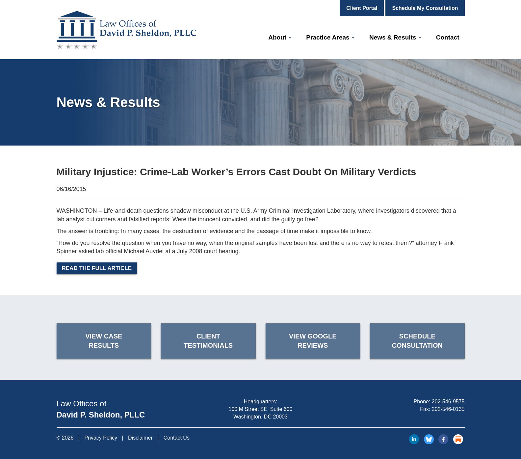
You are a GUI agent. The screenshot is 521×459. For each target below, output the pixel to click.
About (279, 37)
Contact (447, 37)
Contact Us (177, 438)
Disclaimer (140, 438)
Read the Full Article (97, 268)
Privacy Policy (100, 438)
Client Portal (361, 8)
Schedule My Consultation (425, 8)
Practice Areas (330, 37)
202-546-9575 (448, 401)
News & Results (395, 37)
